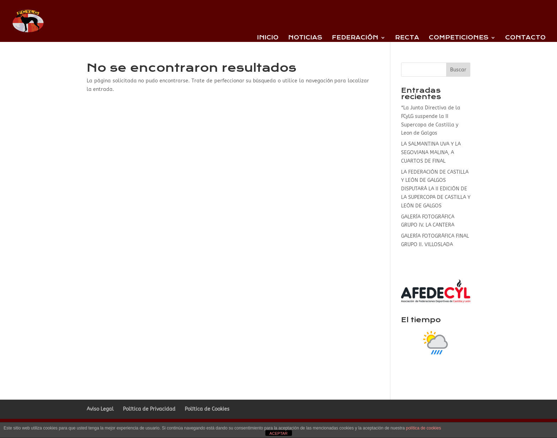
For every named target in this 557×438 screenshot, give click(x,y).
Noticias (305, 38)
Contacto (525, 38)
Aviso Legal (100, 409)
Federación (355, 38)
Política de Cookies (207, 409)
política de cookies (423, 428)
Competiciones (458, 38)
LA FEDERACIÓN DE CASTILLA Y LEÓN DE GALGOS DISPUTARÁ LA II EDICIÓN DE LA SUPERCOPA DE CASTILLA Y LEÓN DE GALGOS (435, 189)
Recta (407, 38)
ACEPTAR (278, 433)
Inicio (267, 38)
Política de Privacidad (149, 409)
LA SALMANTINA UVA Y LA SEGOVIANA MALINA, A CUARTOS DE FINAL (431, 152)
